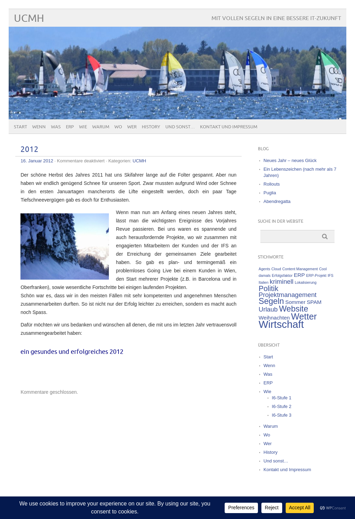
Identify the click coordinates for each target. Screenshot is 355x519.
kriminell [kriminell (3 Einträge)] (281, 281)
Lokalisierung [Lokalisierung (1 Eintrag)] (306, 282)
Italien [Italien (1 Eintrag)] (263, 282)
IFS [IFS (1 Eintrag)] (331, 275)
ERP (70, 127)
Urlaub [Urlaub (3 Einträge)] (268, 309)
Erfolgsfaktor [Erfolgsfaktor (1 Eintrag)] (282, 275)
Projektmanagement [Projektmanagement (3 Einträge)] (288, 294)
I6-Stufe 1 (281, 397)
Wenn (39, 127)
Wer (132, 127)
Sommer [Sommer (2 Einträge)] (295, 302)
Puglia (269, 192)
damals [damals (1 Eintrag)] (264, 275)
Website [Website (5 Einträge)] (293, 308)
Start (20, 127)
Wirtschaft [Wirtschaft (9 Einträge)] (281, 324)
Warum (100, 127)
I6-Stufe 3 (281, 415)
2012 (29, 150)
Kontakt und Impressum (228, 127)
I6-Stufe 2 (281, 406)
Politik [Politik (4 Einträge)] (268, 288)
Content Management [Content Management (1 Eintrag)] (300, 269)
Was (56, 127)
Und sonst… (180, 127)
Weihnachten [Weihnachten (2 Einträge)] (274, 318)
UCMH (29, 18)
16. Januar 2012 (36, 160)
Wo (118, 127)
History (151, 127)
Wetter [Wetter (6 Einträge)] (304, 316)
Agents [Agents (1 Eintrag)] (264, 269)
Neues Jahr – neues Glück (290, 160)
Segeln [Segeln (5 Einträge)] (271, 301)
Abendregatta (277, 201)
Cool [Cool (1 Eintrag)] (323, 269)
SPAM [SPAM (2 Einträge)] (314, 302)
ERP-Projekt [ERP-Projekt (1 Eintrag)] (316, 275)
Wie (83, 127)
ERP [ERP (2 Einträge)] (299, 275)
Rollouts (271, 184)
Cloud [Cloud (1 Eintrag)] (276, 269)
